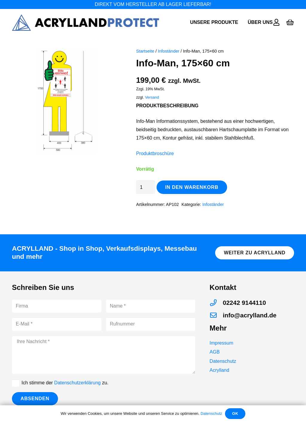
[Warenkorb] (290, 22)
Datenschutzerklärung (77, 382)
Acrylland (219, 370)
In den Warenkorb (191, 187)
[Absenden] (35, 399)
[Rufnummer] (150, 324)
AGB (214, 351)
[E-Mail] (56, 324)
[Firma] (56, 306)
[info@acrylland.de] (216, 315)
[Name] (150, 306)
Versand (152, 97)
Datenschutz (222, 361)
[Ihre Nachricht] (103, 355)
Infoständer (168, 51)
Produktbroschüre (155, 153)
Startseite (145, 51)
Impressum (221, 342)
